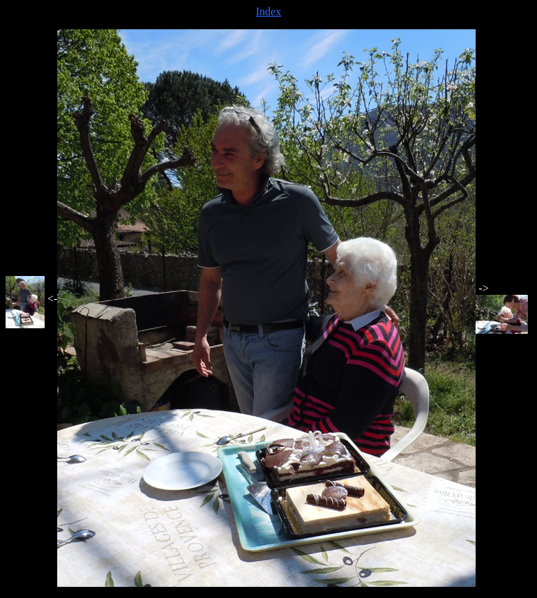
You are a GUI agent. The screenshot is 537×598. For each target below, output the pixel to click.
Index (268, 11)
